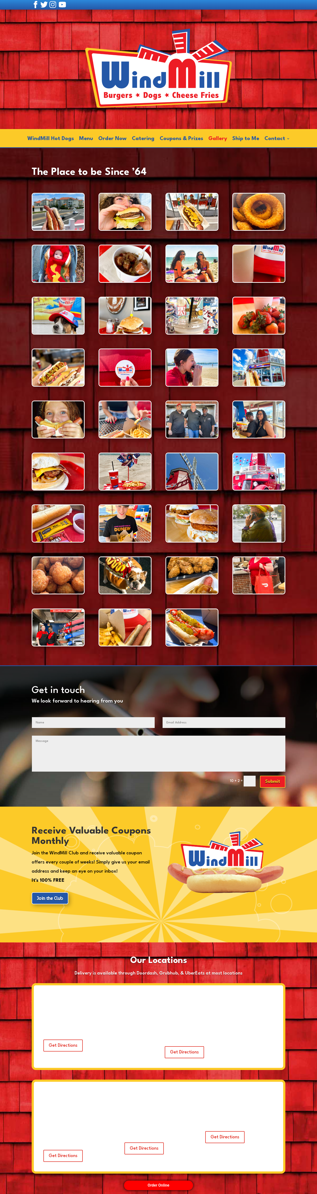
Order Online (158, 1185)
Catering (143, 139)
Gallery (217, 139)
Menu (86, 139)
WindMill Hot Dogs (50, 139)
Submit (272, 782)
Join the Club (50, 898)
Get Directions (63, 1045)
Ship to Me (245, 139)
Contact (274, 139)
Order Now (112, 139)
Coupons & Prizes (181, 139)
